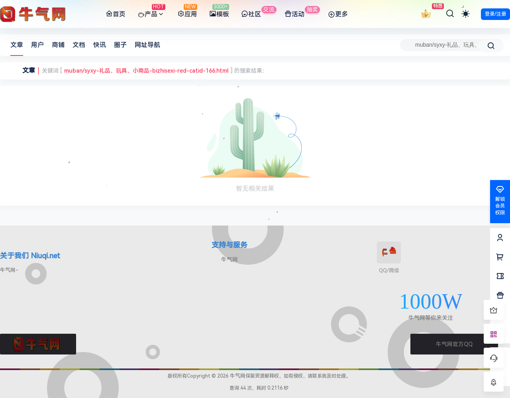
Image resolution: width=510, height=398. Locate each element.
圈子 (120, 45)
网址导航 (147, 45)
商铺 (58, 45)
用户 (37, 45)
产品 (151, 14)
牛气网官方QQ (454, 344)
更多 (338, 14)
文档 (79, 45)
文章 (16, 45)
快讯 (99, 45)
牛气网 (229, 259)
